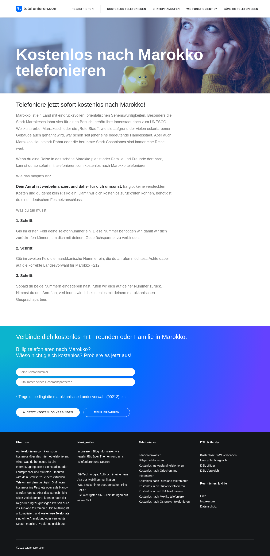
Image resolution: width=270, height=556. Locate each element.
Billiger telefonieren (151, 460)
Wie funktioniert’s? (201, 9)
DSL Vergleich (209, 470)
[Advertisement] (217, 130)
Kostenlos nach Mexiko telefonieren (162, 496)
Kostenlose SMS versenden (218, 455)
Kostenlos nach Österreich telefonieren (164, 501)
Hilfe (203, 496)
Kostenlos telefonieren (126, 9)
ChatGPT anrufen (166, 9)
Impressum (207, 501)
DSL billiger (207, 465)
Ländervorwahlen (150, 455)
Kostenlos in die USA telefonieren (161, 491)
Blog (96, 451)
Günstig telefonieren (241, 9)
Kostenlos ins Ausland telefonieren (161, 465)
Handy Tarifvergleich (213, 460)
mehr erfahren (106, 412)
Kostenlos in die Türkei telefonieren (162, 486)
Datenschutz (208, 506)
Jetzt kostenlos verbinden (48, 412)
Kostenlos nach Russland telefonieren (163, 481)
